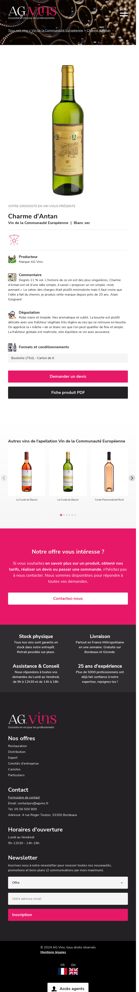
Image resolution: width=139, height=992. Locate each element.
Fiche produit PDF (68, 392)
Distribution (16, 752)
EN (73, 965)
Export (13, 758)
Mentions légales (53, 952)
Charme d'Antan (99, 30)
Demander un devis (68, 376)
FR (63, 965)
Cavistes (14, 769)
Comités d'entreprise (23, 763)
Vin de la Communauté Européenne (57, 30)
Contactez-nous (68, 598)
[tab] (61, 515)
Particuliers (16, 775)
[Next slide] (132, 478)
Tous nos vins (18, 30)
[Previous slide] (4, 478)
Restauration (17, 746)
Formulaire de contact (24, 797)
